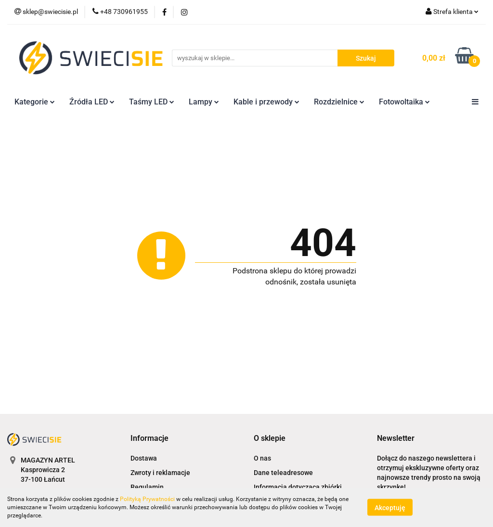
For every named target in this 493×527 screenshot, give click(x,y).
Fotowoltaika (404, 101)
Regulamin (147, 487)
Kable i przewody (266, 101)
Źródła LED (92, 101)
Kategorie (34, 101)
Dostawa (143, 458)
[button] (149, 438)
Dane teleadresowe (283, 472)
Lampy (204, 101)
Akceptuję (390, 508)
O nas (262, 458)
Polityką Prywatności (147, 499)
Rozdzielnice (339, 101)
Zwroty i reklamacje (160, 472)
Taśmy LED (151, 101)
